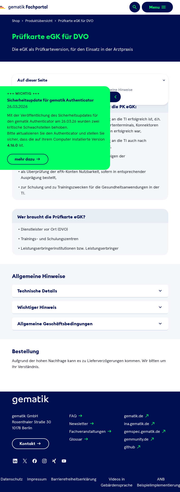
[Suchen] (134, 7)
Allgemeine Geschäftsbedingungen (90, 323)
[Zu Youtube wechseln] (64, 461)
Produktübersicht (39, 21)
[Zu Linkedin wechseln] (15, 461)
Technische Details (90, 291)
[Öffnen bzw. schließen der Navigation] (157, 7)
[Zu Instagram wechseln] (44, 461)
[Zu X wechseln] (25, 461)
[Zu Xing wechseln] (54, 461)
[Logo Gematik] (30, 400)
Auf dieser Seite (91, 80)
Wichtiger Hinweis (90, 307)
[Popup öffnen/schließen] (115, 97)
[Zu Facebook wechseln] (35, 461)
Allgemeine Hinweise (113, 89)
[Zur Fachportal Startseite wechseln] (23, 7)
